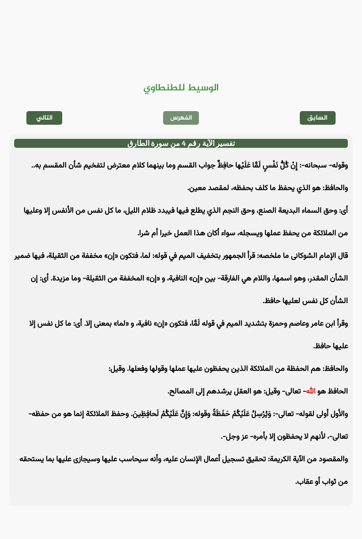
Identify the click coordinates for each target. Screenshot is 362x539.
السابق (317, 118)
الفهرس (181, 118)
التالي (44, 118)
